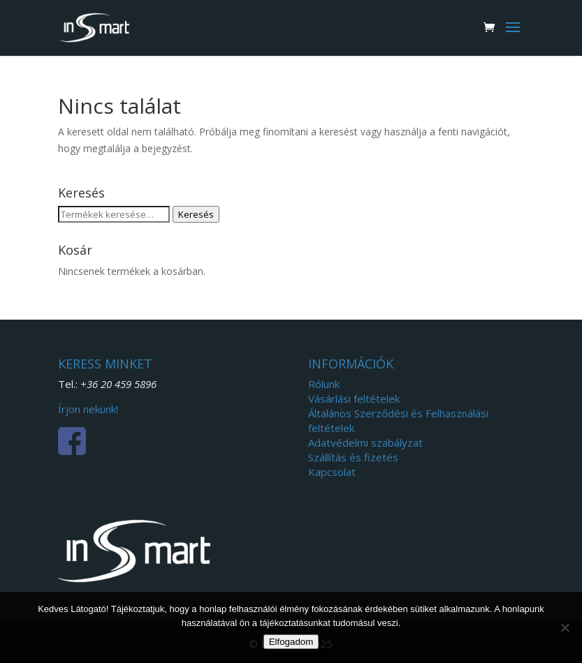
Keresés (196, 214)
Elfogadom (291, 641)
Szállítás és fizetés (353, 457)
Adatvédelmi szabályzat (365, 442)
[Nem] (565, 627)
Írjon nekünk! (88, 409)
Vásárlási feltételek (354, 398)
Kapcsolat (332, 472)
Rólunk (324, 384)
